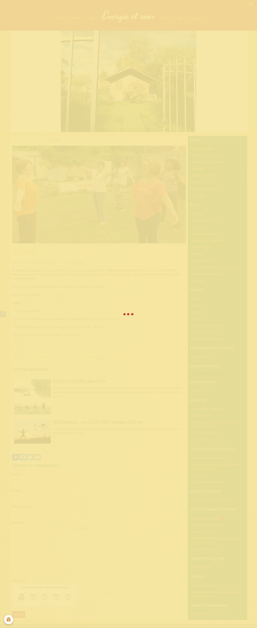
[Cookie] (8, 619)
